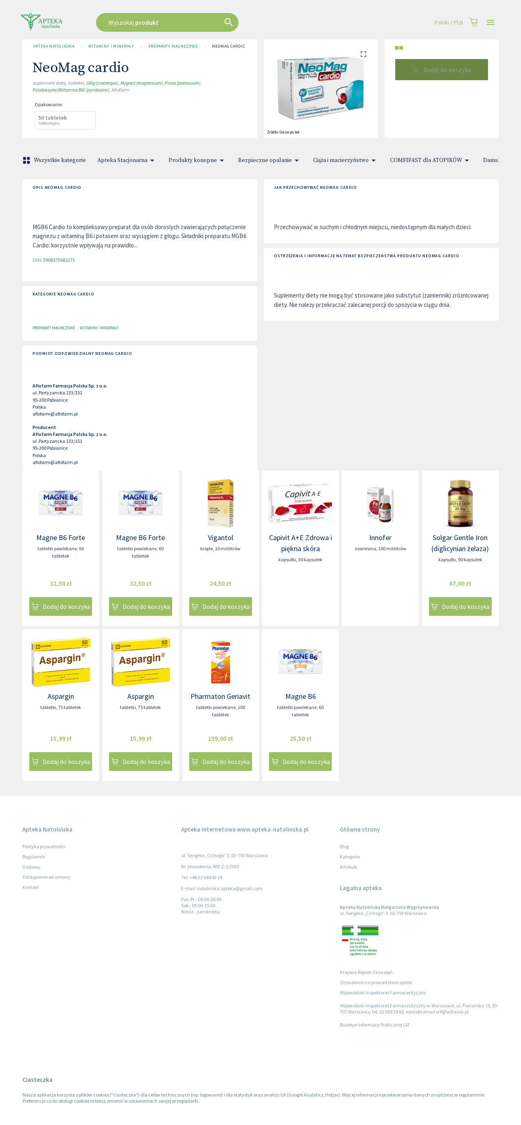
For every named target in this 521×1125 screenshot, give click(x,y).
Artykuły (348, 867)
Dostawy (31, 867)
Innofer (380, 537)
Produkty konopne (198, 160)
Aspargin (61, 696)
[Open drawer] (490, 22)
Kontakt (30, 887)
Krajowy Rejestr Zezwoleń (366, 972)
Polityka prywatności (44, 846)
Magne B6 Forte (60, 537)
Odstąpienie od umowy (46, 877)
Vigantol (220, 537)
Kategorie (350, 857)
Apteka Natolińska (53, 46)
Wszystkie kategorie (55, 160)
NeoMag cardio (229, 46)
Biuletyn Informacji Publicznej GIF (375, 1025)
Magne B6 (300, 696)
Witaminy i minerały (111, 46)
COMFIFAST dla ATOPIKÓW (431, 160)
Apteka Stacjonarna (127, 160)
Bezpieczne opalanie (269, 160)
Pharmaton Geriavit (220, 696)
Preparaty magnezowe (173, 46)
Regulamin (33, 857)
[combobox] (208, 22)
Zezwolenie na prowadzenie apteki (376, 982)
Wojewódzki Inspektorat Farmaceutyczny (383, 992)
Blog (344, 846)
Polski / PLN (448, 22)
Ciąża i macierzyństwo (345, 160)
